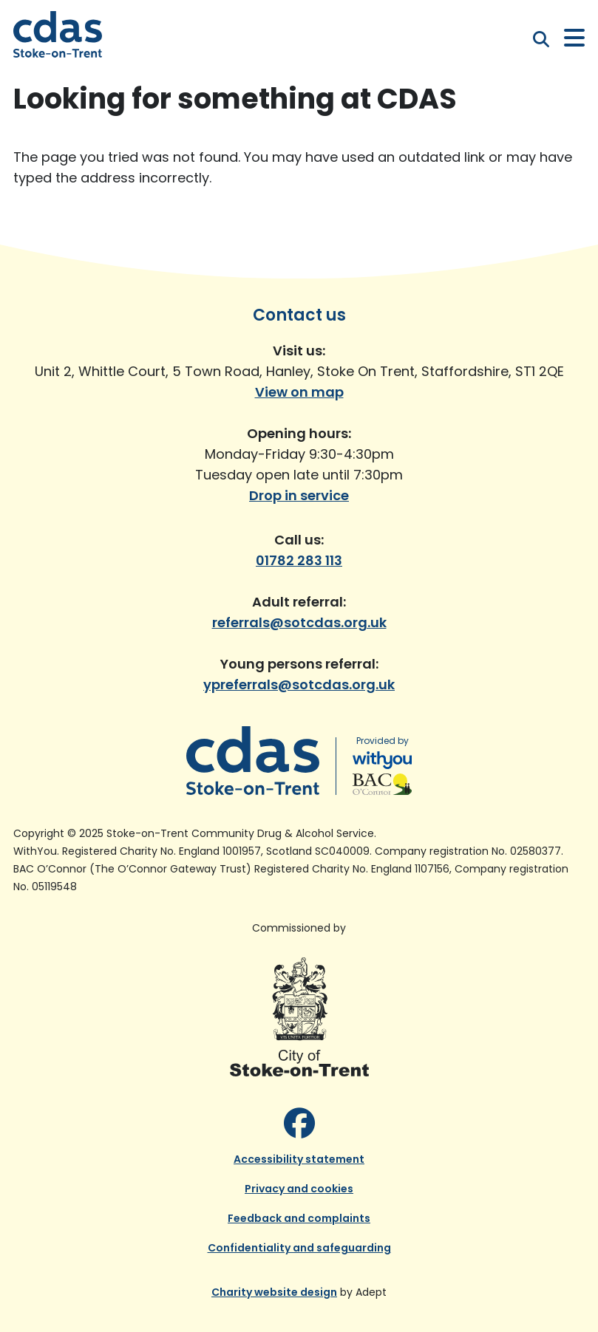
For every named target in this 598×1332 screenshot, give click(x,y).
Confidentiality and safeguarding (299, 1247)
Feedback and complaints (299, 1218)
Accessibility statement (299, 1159)
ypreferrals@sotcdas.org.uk (299, 684)
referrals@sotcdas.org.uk (299, 622)
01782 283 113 (299, 560)
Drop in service (299, 495)
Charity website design (274, 1292)
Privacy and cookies (299, 1188)
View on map (299, 392)
